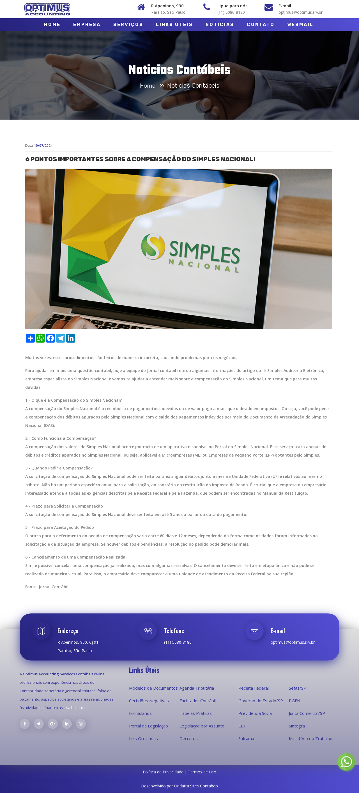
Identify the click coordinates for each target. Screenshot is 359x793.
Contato (261, 24)
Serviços (128, 24)
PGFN (294, 700)
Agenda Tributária (197, 688)
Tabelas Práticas (196, 713)
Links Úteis (174, 24)
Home (52, 24)
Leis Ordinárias (143, 738)
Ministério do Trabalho (310, 738)
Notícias (220, 24)
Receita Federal (253, 688)
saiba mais (75, 707)
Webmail (300, 24)
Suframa (246, 738)
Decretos (189, 738)
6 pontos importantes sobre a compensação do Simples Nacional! (140, 175)
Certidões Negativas (149, 700)
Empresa (87, 24)
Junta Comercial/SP (307, 713)
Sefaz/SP (297, 688)
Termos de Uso (202, 772)
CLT (242, 726)
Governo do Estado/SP (260, 700)
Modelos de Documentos (153, 688)
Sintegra (297, 726)
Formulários (140, 713)
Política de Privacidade (164, 772)
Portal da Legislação (148, 726)
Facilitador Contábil (198, 700)
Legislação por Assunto (202, 726)
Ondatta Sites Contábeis (196, 786)
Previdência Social (255, 713)
